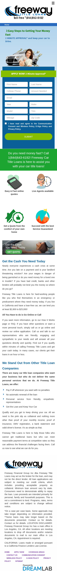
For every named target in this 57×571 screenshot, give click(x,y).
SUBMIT (28, 136)
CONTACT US (12, 555)
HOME (7, 552)
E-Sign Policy (42, 126)
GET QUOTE (13, 252)
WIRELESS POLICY (14, 558)
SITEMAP (19, 561)
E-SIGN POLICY (32, 558)
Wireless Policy (27, 126)
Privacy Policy (14, 129)
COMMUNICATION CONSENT (33, 555)
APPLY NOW (19, 552)
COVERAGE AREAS (36, 552)
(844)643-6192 (34, 18)
